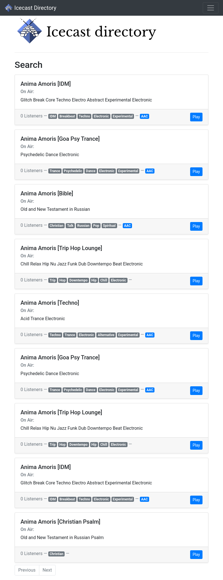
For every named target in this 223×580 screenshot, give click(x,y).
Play (196, 117)
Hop (63, 280)
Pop (96, 226)
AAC (144, 116)
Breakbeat (67, 116)
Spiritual (109, 226)
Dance (90, 171)
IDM (53, 116)
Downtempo (78, 280)
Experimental (123, 116)
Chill (103, 280)
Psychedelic (73, 171)
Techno (84, 116)
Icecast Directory (30, 8)
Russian (83, 226)
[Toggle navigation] (211, 7)
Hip (93, 280)
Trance (55, 171)
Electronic (101, 116)
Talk (70, 226)
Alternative (106, 335)
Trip (53, 280)
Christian (56, 226)
